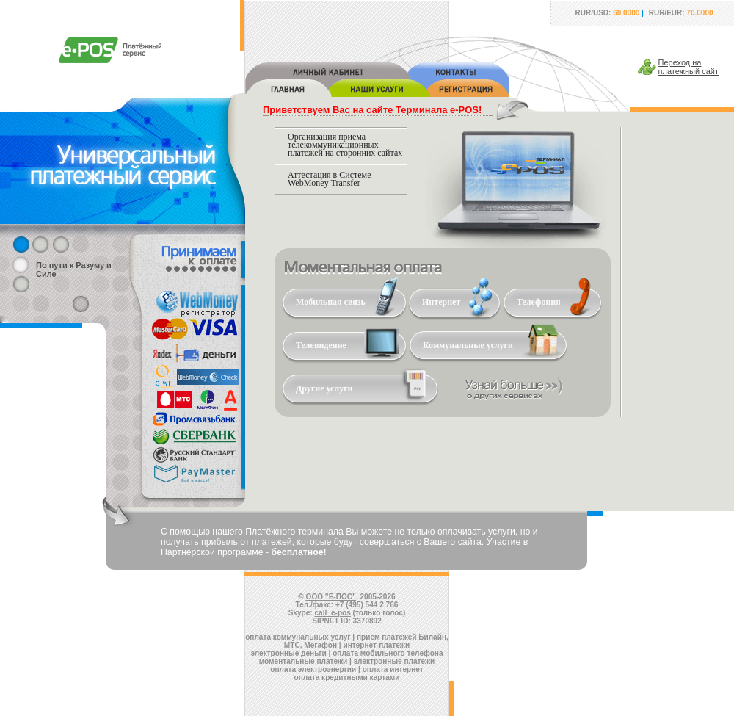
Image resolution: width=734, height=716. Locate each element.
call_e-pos (333, 613)
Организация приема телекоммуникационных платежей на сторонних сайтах (345, 144)
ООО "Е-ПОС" (331, 597)
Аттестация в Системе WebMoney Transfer (329, 179)
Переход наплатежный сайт (688, 67)
